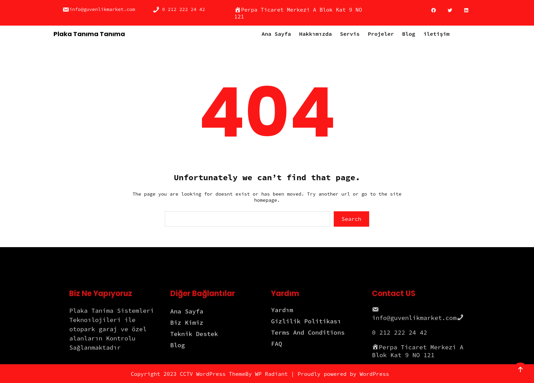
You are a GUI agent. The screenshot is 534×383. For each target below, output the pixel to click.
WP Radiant (271, 373)
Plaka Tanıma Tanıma (89, 33)
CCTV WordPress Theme (212, 373)
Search (351, 218)
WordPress (374, 373)
